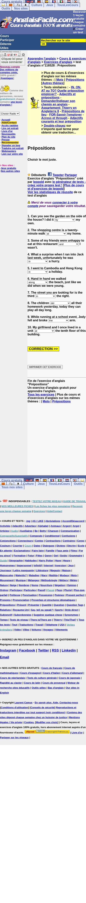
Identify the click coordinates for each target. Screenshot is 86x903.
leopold (38, 181)
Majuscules (6, 575)
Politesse (15, 595)
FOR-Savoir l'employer (65, 114)
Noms (35, 585)
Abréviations (52, 521)
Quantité (47, 605)
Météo (73, 580)
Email (4, 657)
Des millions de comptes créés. (10, 69)
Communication (70, 530)
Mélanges (33, 580)
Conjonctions (8, 540)
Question (59, 605)
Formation (20, 555)
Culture (37, 5)
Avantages (7, 78)
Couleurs (5, 545)
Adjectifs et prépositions (58, 95)
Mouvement (7, 580)
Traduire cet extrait (13, 148)
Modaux (64, 575)
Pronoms (5, 600)
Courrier (17, 545)
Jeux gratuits (8, 168)
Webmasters (9, 151)
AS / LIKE (37, 521)
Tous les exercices (41, 394)
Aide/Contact (9, 122)
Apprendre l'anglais (42, 58)
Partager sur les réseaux (14, 737)
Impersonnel (24, 565)
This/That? (70, 619)
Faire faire (38, 550)
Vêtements (61, 629)
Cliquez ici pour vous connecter (12, 60)
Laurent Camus (23, 702)
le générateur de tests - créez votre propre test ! (57, 183)
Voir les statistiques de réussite (50, 192)
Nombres (24, 585)
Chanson (53, 530)
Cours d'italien (51, 673)
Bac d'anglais (56, 687)
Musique (21, 580)
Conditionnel (52, 535)
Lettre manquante (23, 570)
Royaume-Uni (21, 609)
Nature (4, 585)
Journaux (5, 570)
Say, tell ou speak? (42, 609)
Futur (31, 555)
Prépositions (75, 79)
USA (62, 624)
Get (56, 555)
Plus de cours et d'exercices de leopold (56, 187)
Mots (59, 79)
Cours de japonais (69, 677)
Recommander (10, 142)
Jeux (49, 5)
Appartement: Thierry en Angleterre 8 (59, 109)
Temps (4, 619)
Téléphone (51, 624)
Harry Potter (46, 560)
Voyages (48, 629)
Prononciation (21, 600)
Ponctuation (30, 595)
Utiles (4, 48)
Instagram (8, 650)
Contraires (69, 540)
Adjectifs (17, 526)
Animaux (55, 526)
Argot (76, 526)
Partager (71, 175)
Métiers (63, 580)
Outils (6, 8)
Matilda (53, 575)
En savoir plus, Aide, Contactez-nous (56, 702)
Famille (50, 550)
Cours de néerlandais (12, 677)
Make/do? (21, 575)
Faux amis (62, 550)
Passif (41, 590)
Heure (66, 560)
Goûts (63, 555)
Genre (48, 555)
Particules (30, 590)
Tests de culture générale (42, 677)
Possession (46, 595)
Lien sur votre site (12, 153)
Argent (67, 526)
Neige (13, 585)
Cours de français (51, 668)
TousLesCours (67, 5)
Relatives (5, 609)
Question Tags (74, 605)
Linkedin (69, 650)
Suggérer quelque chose (47, 614)
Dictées (60, 545)
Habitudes (31, 560)
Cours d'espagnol (30, 673)
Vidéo (17, 629)
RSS (55, 650)
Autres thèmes (52, 83)
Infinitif (38, 565)
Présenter (33, 605)
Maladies (34, 575)
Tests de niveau (19, 619)
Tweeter (58, 175)
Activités (5, 526)
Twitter (43, 650)
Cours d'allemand (72, 673)
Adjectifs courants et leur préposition (62, 119)
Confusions (68, 535)
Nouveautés (9, 134)
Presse (6, 139)
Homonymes (7, 565)
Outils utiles (39, 687)
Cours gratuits (12, 480)
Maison (66, 570)
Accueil (5, 119)
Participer (7, 40)
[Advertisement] (57, 439)
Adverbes (30, 526)
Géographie (16, 560)
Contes (39, 540)
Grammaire (75, 555)
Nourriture (46, 585)
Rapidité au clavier (11, 682)
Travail (39, 624)
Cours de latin (32, 682)
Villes (26, 629)
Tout (14, 624)
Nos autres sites (10, 171)
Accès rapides (9, 125)
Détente (5, 44)
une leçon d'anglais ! (11, 103)
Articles (4, 530)
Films (74, 550)
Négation (59, 585)
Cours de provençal (53, 682)
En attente (6, 550)
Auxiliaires (26, 530)
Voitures (36, 629)
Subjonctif (6, 614)
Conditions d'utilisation (14, 707)
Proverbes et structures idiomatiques (53, 600)
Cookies (29, 722)
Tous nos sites (12, 487)
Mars (44, 575)
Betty (43, 530)
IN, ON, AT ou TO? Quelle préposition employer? (62, 91)
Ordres (4, 590)
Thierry (58, 619)
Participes (16, 590)
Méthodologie (49, 580)
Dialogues (48, 545)
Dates (37, 545)
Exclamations (22, 550)
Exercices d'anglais (58, 62)
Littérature (42, 570)
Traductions (26, 624)
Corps (80, 540)
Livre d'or (7, 131)
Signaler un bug (11, 145)
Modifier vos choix (47, 722)
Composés (36, 535)
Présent (21, 605)
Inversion (60, 565)
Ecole (81, 545)
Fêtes (39, 555)
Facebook (27, 650)
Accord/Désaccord (73, 521)
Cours (4, 36)
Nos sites (21, 8)
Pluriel (68, 590)
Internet (48, 565)
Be (36, 530)
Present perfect (75, 595)
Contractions (53, 540)
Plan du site (8, 136)
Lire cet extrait (10, 128)
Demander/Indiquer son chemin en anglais (58, 102)
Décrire (71, 545)
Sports (59, 609)
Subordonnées (22, 614)
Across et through (54, 118)
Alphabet (43, 526)
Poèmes (59, 595)
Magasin (55, 570)
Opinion (72, 585)
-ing (28, 521)
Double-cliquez (54, 125)
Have (58, 560)
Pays (59, 590)
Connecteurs (25, 540)
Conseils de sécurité (42, 707)
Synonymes (71, 614)
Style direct (71, 609)
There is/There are (40, 619)
